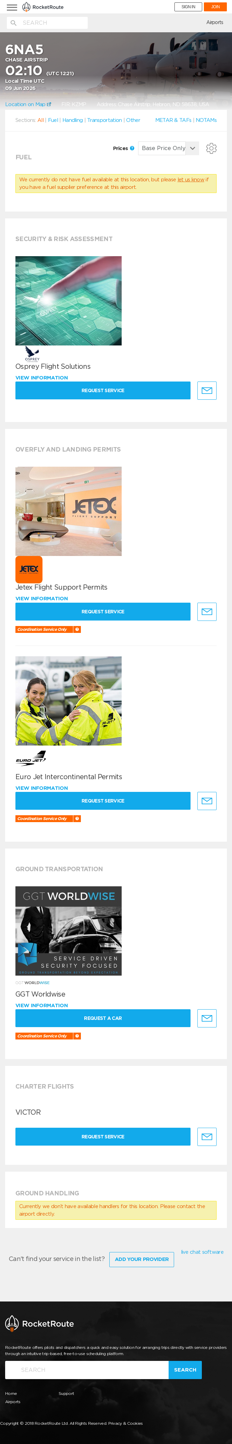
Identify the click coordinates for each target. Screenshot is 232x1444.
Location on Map (28, 104)
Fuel (53, 120)
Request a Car (103, 1018)
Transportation (104, 120)
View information (42, 378)
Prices (123, 148)
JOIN (215, 6)
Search (185, 1370)
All (40, 120)
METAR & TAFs (173, 120)
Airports (214, 22)
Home (11, 1393)
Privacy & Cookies (125, 1423)
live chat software (202, 1252)
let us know (191, 180)
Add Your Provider (142, 1259)
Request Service (103, 390)
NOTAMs (206, 120)
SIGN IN (188, 6)
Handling (72, 120)
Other (133, 120)
